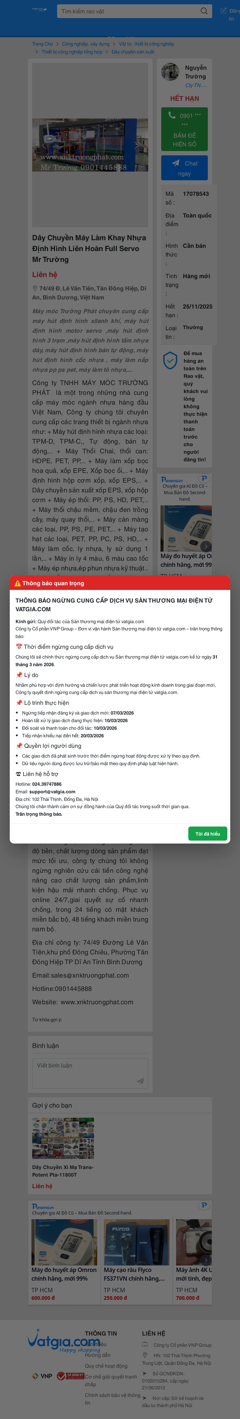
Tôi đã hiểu (208, 833)
